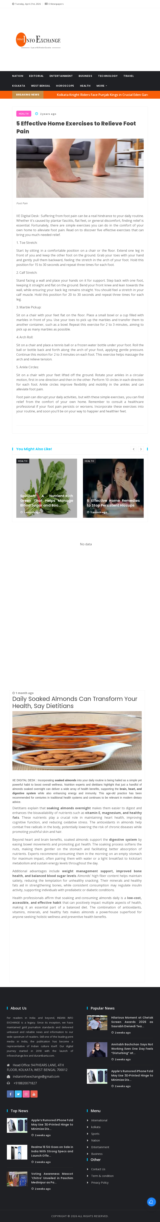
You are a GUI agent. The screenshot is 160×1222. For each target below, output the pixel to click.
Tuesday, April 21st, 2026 (26, 4)
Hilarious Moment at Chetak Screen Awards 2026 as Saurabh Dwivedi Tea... (132, 1022)
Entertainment (61, 76)
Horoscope (65, 86)
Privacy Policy (100, 1182)
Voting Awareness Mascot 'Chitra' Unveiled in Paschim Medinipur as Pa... (52, 1178)
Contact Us (98, 1169)
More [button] (101, 86)
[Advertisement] (109, 39)
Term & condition (102, 1176)
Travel (128, 76)
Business (85, 76)
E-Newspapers (54, 4)
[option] (46, 488)
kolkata (18, 86)
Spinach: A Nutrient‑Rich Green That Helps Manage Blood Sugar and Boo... (46, 501)
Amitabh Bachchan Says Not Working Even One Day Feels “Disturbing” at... (132, 1048)
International (99, 1120)
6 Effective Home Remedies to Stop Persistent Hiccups (113, 503)
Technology (108, 76)
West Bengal (40, 86)
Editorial (36, 76)
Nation (17, 76)
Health (85, 86)
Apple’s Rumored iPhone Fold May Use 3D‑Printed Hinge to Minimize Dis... (132, 1075)
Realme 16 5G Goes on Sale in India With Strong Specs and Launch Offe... (52, 1151)
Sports (95, 1134)
